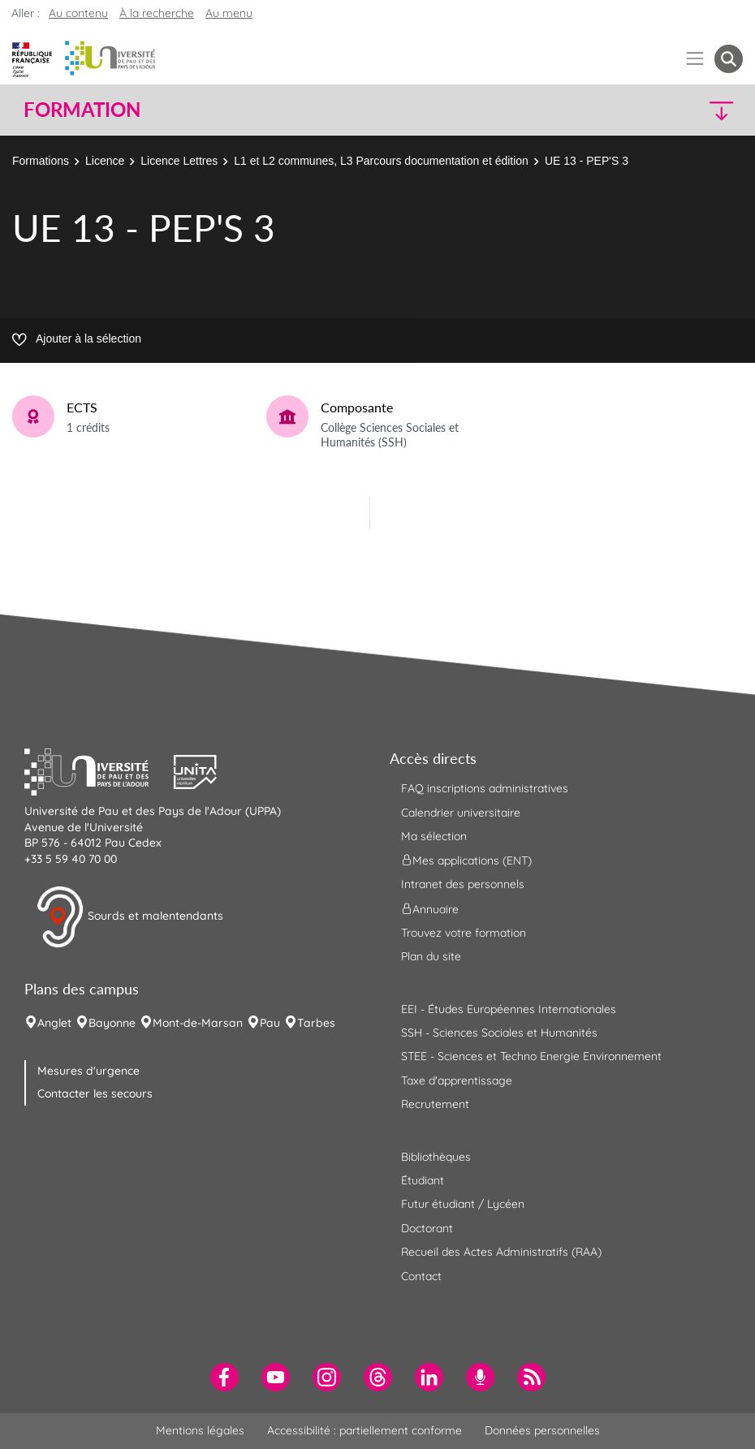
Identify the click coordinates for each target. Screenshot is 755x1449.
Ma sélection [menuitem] (434, 836)
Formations (40, 160)
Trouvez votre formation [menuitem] (463, 932)
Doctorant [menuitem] (427, 1228)
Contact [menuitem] (421, 1276)
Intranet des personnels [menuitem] (462, 884)
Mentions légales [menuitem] (200, 1430)
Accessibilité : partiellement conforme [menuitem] (364, 1430)
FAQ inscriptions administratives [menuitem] (484, 788)
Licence (104, 160)
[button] (655, 110)
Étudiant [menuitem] (422, 1180)
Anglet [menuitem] (54, 1023)
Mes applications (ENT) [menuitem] (466, 860)
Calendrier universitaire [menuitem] (460, 812)
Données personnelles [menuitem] (542, 1430)
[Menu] (695, 58)
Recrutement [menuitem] (435, 1104)
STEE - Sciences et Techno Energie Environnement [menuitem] (531, 1056)
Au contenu (78, 13)
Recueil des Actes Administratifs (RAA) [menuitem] (501, 1251)
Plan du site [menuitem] (431, 956)
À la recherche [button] (156, 13)
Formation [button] (82, 109)
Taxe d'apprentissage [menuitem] (456, 1080)
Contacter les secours (95, 1093)
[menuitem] (224, 1377)
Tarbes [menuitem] (316, 1023)
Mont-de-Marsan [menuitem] (198, 1023)
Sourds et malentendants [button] (129, 917)
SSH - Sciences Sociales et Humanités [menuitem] (499, 1032)
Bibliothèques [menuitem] (436, 1156)
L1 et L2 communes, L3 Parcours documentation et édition (381, 160)
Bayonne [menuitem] (112, 1023)
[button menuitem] (728, 59)
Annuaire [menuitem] (430, 908)
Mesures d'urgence (88, 1070)
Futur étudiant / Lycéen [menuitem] (462, 1204)
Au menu (228, 13)
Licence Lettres (179, 160)
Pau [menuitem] (270, 1023)
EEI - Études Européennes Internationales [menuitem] (508, 1009)
